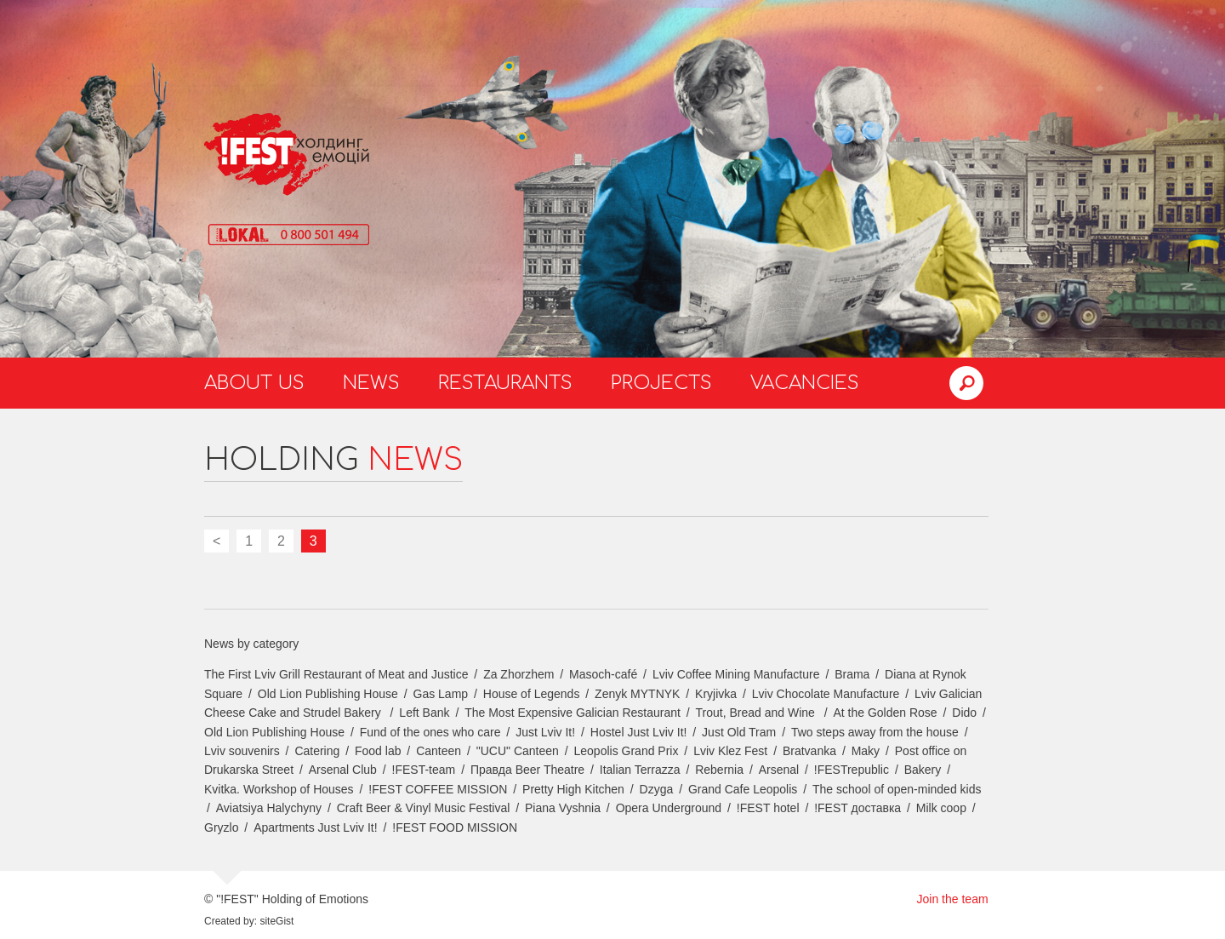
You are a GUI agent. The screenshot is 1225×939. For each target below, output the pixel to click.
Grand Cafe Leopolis (742, 789)
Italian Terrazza (640, 769)
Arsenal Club (343, 769)
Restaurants (505, 383)
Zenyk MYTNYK (637, 694)
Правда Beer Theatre (527, 769)
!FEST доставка (857, 808)
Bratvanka (809, 751)
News (371, 383)
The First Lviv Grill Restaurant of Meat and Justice (336, 674)
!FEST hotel (768, 808)
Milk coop (941, 808)
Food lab (378, 751)
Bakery (923, 769)
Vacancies (804, 383)
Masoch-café (603, 674)
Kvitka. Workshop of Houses (279, 789)
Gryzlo (221, 827)
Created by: (230, 921)
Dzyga (657, 789)
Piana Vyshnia (563, 808)
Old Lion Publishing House (328, 694)
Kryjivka (716, 694)
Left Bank (424, 712)
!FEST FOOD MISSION (454, 827)
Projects (661, 383)
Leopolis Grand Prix (626, 751)
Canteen (438, 751)
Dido (964, 712)
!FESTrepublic (851, 769)
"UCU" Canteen (517, 751)
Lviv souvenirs (242, 751)
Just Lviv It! (545, 732)
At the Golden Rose (885, 712)
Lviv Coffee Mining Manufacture (736, 674)
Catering (316, 751)
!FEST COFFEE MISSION (437, 789)
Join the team (953, 899)
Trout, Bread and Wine (757, 712)
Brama (852, 674)
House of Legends (531, 694)
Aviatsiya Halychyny (269, 808)
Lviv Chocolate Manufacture (826, 694)
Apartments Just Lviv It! (316, 827)
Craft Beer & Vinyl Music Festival (423, 808)
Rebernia (719, 769)
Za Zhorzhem (518, 674)
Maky (866, 751)
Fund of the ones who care (430, 732)
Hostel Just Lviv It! (638, 732)
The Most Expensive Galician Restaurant (572, 712)
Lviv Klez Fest (730, 751)
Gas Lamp (441, 694)
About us (254, 383)
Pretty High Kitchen (573, 789)
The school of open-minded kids (896, 789)
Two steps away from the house (875, 732)
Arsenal (779, 769)
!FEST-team (424, 769)
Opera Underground (669, 808)
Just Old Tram (739, 732)
